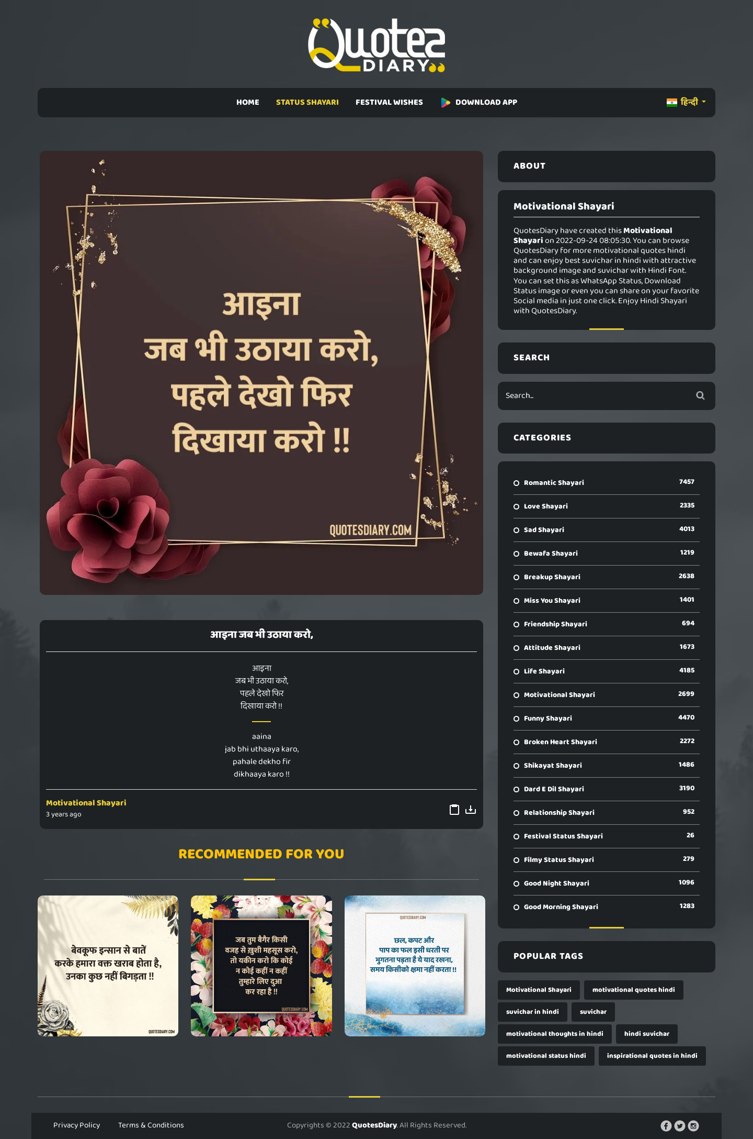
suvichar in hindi (532, 1012)
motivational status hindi (546, 1055)
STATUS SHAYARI (307, 102)
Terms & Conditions (151, 1125)
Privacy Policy (76, 1125)
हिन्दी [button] (683, 102)
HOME (247, 102)
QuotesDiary (374, 1125)
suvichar (593, 1012)
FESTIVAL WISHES (389, 102)
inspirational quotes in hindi (652, 1055)
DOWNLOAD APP (478, 102)
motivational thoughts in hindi (554, 1034)
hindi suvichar (646, 1034)
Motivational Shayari (86, 803)
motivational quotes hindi (633, 990)
